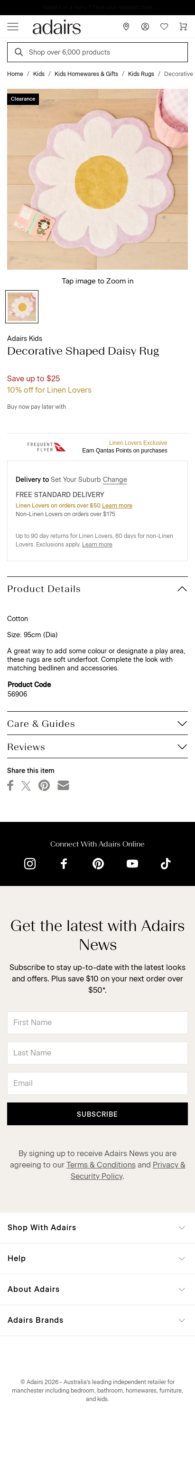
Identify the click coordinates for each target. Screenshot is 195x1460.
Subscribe (97, 1115)
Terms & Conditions (101, 1164)
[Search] (20, 53)
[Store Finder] (126, 26)
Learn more (117, 505)
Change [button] (115, 480)
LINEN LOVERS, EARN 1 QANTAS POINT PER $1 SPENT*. (104, 7)
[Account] (145, 26)
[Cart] (183, 26)
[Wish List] (164, 26)
